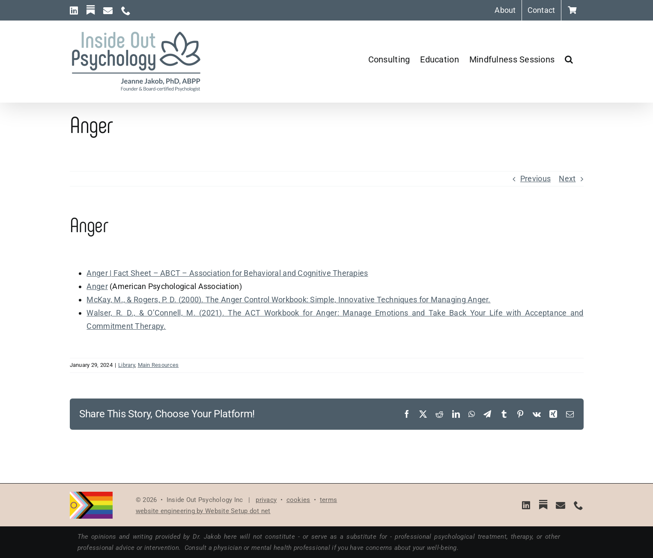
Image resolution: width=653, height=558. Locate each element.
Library (126, 365)
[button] (569, 59)
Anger (96, 286)
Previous (535, 178)
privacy (266, 500)
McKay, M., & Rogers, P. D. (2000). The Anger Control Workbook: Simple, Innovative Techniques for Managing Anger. (288, 299)
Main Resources (158, 365)
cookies (298, 500)
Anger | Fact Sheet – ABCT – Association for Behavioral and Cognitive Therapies (227, 273)
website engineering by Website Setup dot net (203, 511)
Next (567, 178)
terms (328, 500)
